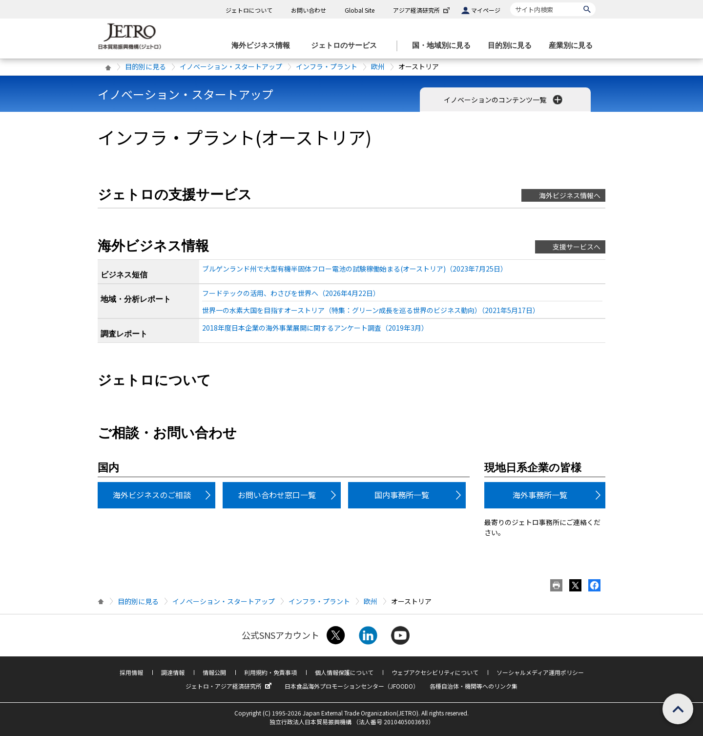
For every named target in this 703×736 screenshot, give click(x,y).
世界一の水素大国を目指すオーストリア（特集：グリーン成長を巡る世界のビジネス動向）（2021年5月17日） (370, 310)
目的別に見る (145, 66)
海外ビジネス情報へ (569, 195)
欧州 (378, 66)
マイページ (485, 10)
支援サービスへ (576, 247)
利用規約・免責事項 (270, 672)
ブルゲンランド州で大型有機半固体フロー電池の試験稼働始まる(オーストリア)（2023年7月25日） (354, 268)
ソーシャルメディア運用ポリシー (540, 672)
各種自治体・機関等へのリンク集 (473, 686)
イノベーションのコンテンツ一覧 (504, 100)
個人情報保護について (344, 672)
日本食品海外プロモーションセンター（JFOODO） (352, 686)
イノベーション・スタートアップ (231, 66)
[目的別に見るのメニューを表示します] (513, 45)
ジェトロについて (249, 10)
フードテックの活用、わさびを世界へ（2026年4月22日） (291, 293)
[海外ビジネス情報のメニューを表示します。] (263, 45)
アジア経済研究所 (422, 10)
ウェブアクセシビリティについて (435, 672)
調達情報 (173, 672)
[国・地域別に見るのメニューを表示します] (444, 45)
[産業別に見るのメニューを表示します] (574, 45)
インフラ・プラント (326, 66)
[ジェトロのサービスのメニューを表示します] (347, 45)
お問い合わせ (308, 10)
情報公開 (214, 672)
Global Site (359, 10)
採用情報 (131, 672)
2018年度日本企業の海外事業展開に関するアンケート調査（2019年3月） (315, 328)
